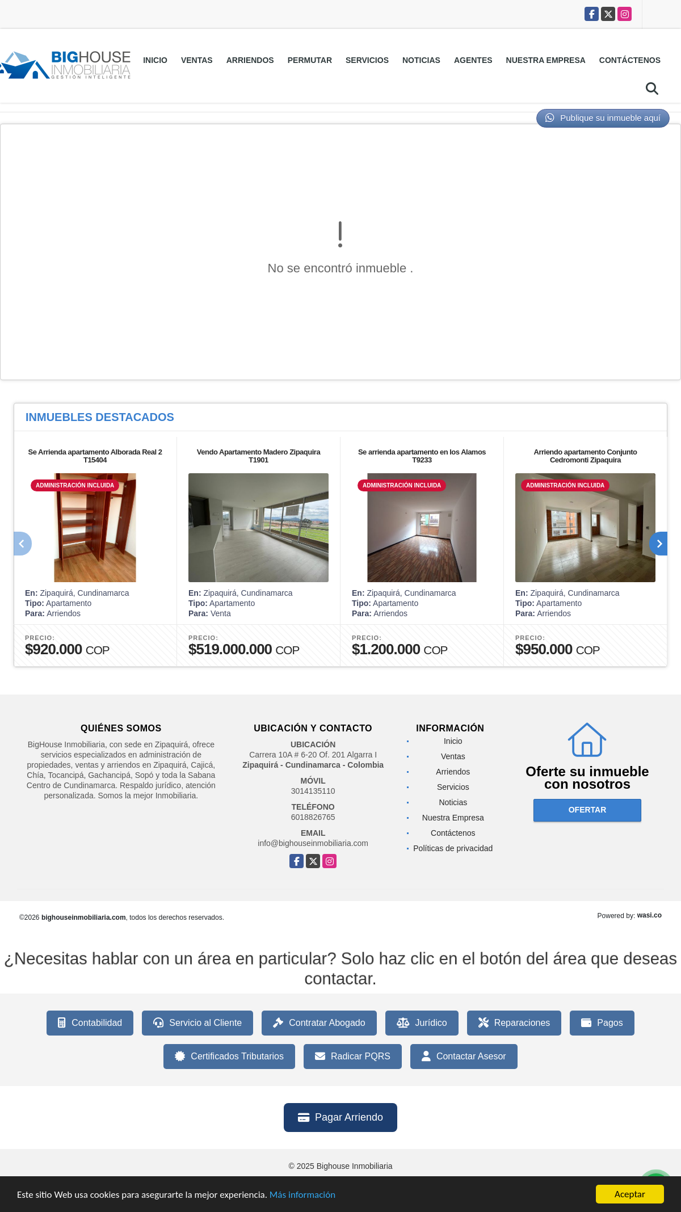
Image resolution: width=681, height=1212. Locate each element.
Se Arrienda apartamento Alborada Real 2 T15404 (95, 456)
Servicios (367, 60)
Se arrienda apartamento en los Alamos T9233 (422, 456)
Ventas (197, 60)
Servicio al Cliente (197, 1023)
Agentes (473, 60)
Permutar (310, 60)
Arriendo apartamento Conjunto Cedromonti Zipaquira (585, 456)
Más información (302, 1197)
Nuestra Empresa (546, 60)
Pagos (602, 1023)
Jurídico (422, 1023)
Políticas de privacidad (453, 848)
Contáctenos (630, 60)
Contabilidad (90, 1023)
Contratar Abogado (319, 1023)
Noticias (421, 60)
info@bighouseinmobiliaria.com (313, 843)
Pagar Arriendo (340, 1117)
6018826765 (313, 817)
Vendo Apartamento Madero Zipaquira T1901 (258, 456)
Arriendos (250, 60)
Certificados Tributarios (229, 1056)
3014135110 (313, 791)
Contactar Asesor (464, 1056)
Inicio (155, 60)
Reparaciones (514, 1023)
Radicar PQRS (352, 1056)
